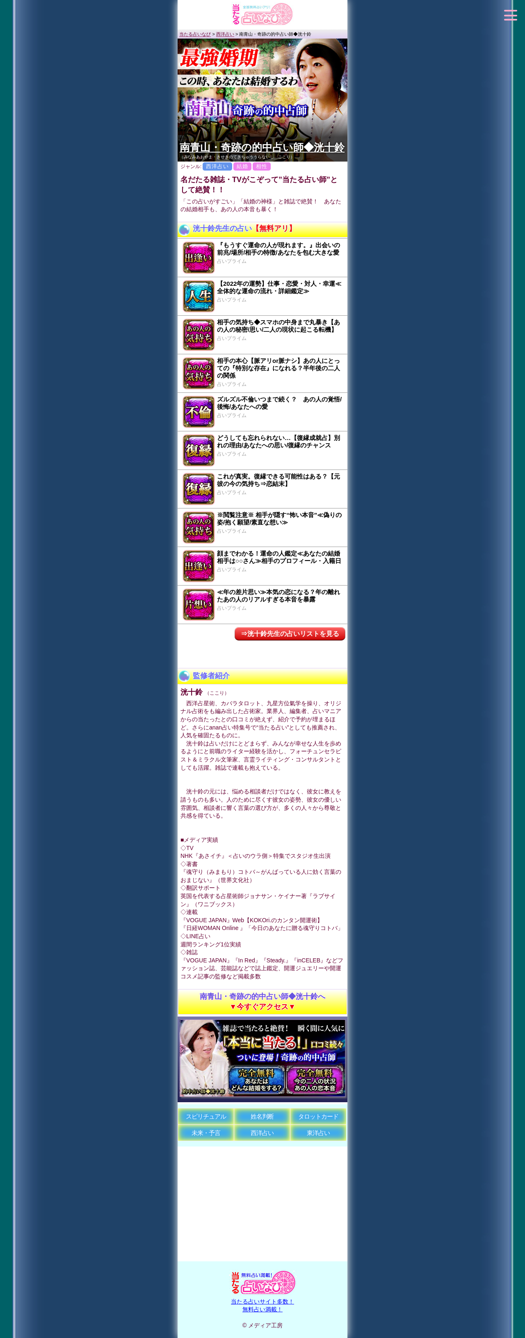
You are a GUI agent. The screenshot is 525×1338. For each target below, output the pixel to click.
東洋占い (318, 1132)
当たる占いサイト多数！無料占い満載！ (263, 1301)
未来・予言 (206, 1132)
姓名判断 (262, 1116)
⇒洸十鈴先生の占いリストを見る (290, 633)
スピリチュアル (206, 1116)
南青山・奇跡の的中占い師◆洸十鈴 (262, 147)
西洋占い (262, 1132)
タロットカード (318, 1116)
